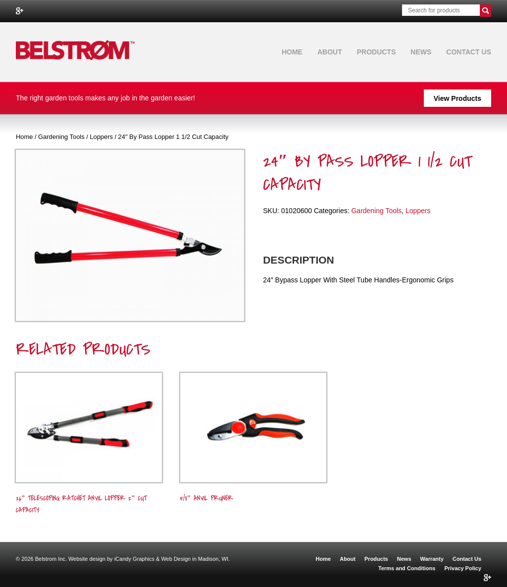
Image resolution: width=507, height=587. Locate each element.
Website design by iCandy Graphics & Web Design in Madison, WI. (149, 559)
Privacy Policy (462, 568)
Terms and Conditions (406, 568)
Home (292, 52)
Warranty (432, 559)
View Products (457, 98)
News (420, 52)
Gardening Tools (61, 136)
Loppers (101, 136)
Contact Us (468, 52)
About (329, 52)
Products (376, 52)
